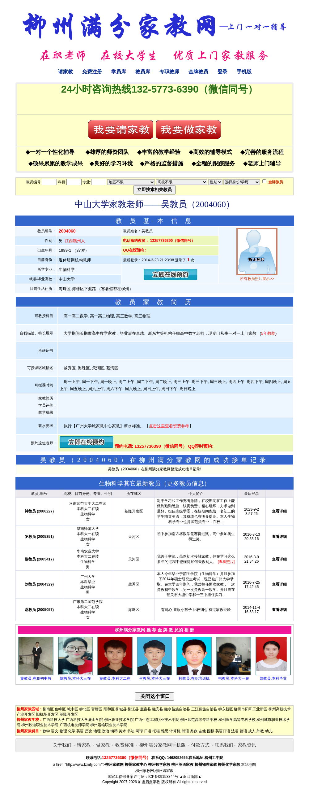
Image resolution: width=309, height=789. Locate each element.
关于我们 (62, 745)
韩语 (185, 731)
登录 (222, 71)
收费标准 (124, 745)
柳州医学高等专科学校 (237, 719)
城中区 (72, 709)
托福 (156, 731)
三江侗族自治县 (204, 709)
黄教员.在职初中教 (35, 678)
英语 (80, 731)
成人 (252, 731)
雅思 (164, 731)
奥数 (193, 731)
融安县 (157, 709)
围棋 (210, 731)
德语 (243, 731)
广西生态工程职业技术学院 (157, 719)
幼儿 (269, 731)
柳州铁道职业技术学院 (39, 725)
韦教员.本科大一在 (233, 678)
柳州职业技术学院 (119, 719)
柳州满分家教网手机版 (162, 745)
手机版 (244, 71)
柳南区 (48, 709)
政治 (105, 731)
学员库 (118, 71)
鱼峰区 (60, 709)
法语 (235, 731)
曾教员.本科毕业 (273, 678)
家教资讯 (247, 745)
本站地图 (248, 764)
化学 (71, 731)
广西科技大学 (54, 719)
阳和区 (109, 709)
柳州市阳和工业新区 (250, 709)
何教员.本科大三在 (154, 678)
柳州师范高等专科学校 (198, 719)
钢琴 (114, 731)
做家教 (103, 745)
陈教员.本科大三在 (75, 678)
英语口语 (222, 731)
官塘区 (96, 709)
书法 (130, 731)
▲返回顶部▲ (190, 776)
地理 (97, 731)
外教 (260, 731)
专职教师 (169, 71)
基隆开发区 (69, 714)
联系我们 (224, 745)
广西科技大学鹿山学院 (84, 719)
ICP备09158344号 (163, 776)
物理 (63, 731)
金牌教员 (198, 71)
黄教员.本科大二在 (114, 678)
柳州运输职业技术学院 (108, 725)
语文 (54, 731)
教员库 (142, 71)
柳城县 (121, 709)
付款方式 (200, 745)
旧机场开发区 (47, 714)
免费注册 (92, 71)
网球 (139, 731)
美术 (122, 731)
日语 (147, 731)
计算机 (174, 731)
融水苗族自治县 (177, 709)
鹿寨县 (145, 709)
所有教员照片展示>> (257, 279)
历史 (88, 731)
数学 (46, 731)
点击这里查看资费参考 (169, 426)
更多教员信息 (185, 483)
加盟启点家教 (149, 782)
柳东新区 (225, 709)
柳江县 (133, 709)
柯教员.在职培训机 (194, 678)
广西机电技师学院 (74, 725)
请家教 (65, 71)
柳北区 (84, 709)
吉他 (202, 731)
